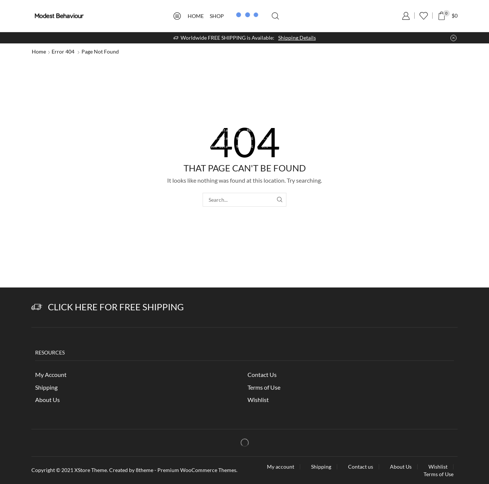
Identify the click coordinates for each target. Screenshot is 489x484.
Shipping (46, 387)
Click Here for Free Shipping (116, 306)
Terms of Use (263, 387)
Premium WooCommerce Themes (196, 470)
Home (196, 16)
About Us (47, 399)
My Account (51, 374)
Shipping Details (297, 37)
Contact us (360, 466)
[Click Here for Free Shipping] (36, 307)
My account (280, 466)
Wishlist (258, 399)
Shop (217, 16)
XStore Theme (90, 470)
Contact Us (262, 374)
